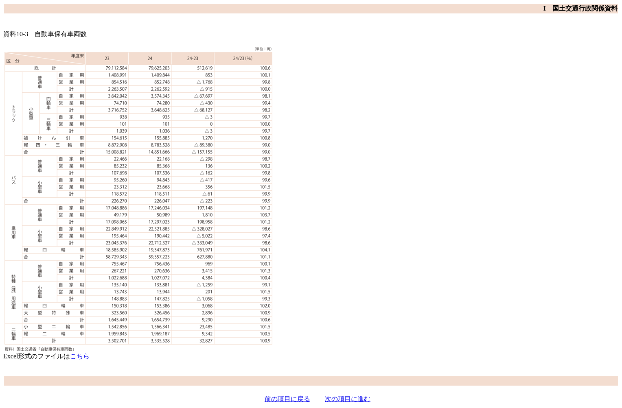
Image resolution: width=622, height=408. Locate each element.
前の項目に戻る (287, 398)
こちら (80, 356)
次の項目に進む (347, 398)
